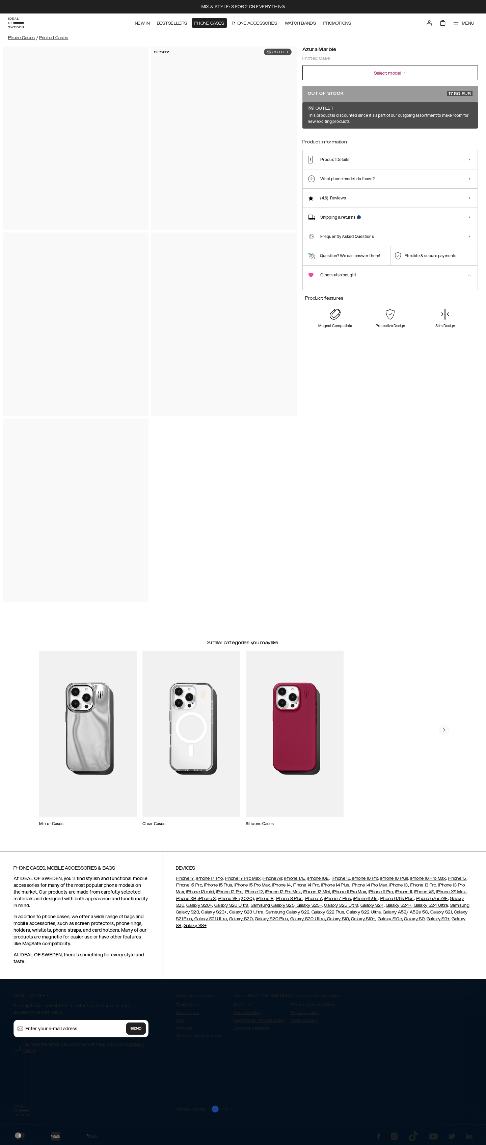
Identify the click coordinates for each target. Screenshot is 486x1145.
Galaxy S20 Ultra (307, 919)
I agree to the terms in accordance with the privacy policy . (83, 1047)
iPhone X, (207, 898)
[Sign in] (429, 23)
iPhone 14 (281, 885)
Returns (184, 1028)
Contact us (187, 1012)
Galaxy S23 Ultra (246, 912)
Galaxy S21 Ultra (210, 919)
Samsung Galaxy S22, (288, 912)
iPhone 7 (313, 898)
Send (136, 1028)
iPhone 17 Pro (209, 878)
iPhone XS (424, 892)
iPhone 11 (403, 892)
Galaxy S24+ (398, 905)
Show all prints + (461, 115)
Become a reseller (251, 1028)
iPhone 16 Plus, (394, 878)
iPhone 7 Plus (337, 898)
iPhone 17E (294, 878)
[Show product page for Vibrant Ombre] (462, 141)
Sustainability (247, 1012)
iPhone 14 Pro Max (369, 885)
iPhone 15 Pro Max (252, 885)
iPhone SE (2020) (236, 898)
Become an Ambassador (259, 1020)
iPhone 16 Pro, (365, 878)
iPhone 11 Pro (381, 892)
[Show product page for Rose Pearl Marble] (338, 141)
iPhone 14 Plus (335, 885)
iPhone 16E (318, 878)
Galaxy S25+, (309, 905)
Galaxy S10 (337, 919)
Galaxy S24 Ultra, (430, 905)
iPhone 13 (398, 885)
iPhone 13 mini (200, 892)
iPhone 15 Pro (189, 885)
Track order (187, 1005)
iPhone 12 (254, 892)
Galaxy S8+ (195, 925)
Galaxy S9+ (438, 919)
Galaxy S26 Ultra (231, 905)
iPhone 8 (264, 898)
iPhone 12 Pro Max (283, 892)
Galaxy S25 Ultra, (341, 905)
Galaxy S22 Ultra (363, 912)
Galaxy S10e (390, 919)
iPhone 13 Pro (423, 885)
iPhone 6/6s (365, 898)
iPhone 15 (457, 878)
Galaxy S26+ (199, 905)
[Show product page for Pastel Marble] (313, 141)
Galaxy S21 (440, 912)
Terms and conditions (313, 1005)
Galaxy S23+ (214, 912)
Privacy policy (305, 1012)
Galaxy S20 (241, 919)
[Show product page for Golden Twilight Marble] (388, 141)
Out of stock (390, 93)
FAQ (180, 1020)
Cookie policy (304, 1020)
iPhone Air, (273, 878)
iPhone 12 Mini (316, 892)
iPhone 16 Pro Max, (428, 878)
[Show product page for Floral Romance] (437, 141)
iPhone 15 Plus (218, 885)
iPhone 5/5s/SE (432, 898)
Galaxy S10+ (363, 919)
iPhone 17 (185, 878)
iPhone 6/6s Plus (397, 898)
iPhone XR (186, 898)
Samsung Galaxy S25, (273, 905)
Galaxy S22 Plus (328, 912)
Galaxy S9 (414, 919)
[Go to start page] (16, 23)
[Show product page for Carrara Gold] (363, 141)
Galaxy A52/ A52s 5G (405, 912)
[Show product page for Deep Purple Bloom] (412, 141)
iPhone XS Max (451, 892)
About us (243, 1005)
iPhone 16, (341, 878)
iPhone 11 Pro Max (349, 892)
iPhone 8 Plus (289, 898)
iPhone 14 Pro (305, 885)
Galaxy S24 (372, 905)
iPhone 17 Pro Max (243, 878)
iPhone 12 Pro (229, 892)
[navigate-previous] (444, 730)
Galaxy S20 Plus (271, 919)
